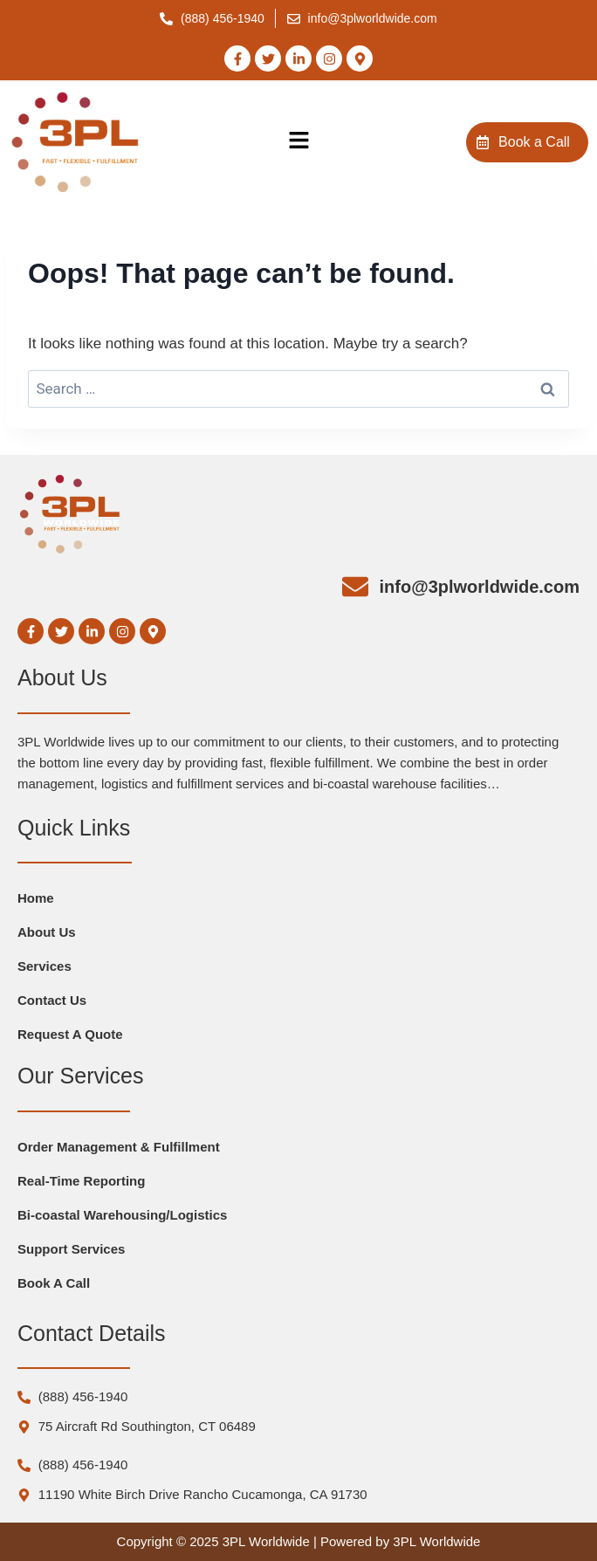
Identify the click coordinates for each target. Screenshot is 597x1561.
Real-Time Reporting (81, 1180)
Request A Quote (70, 1034)
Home (35, 898)
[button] (298, 142)
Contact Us (51, 1000)
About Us (46, 932)
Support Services (71, 1248)
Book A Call (53, 1283)
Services (44, 966)
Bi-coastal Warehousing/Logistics (122, 1214)
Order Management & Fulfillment (118, 1146)
